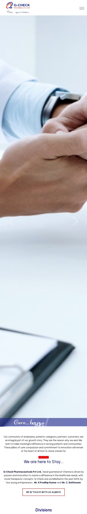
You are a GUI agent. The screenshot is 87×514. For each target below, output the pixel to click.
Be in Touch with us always (43, 492)
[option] (43, 221)
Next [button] (75, 221)
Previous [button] (12, 221)
